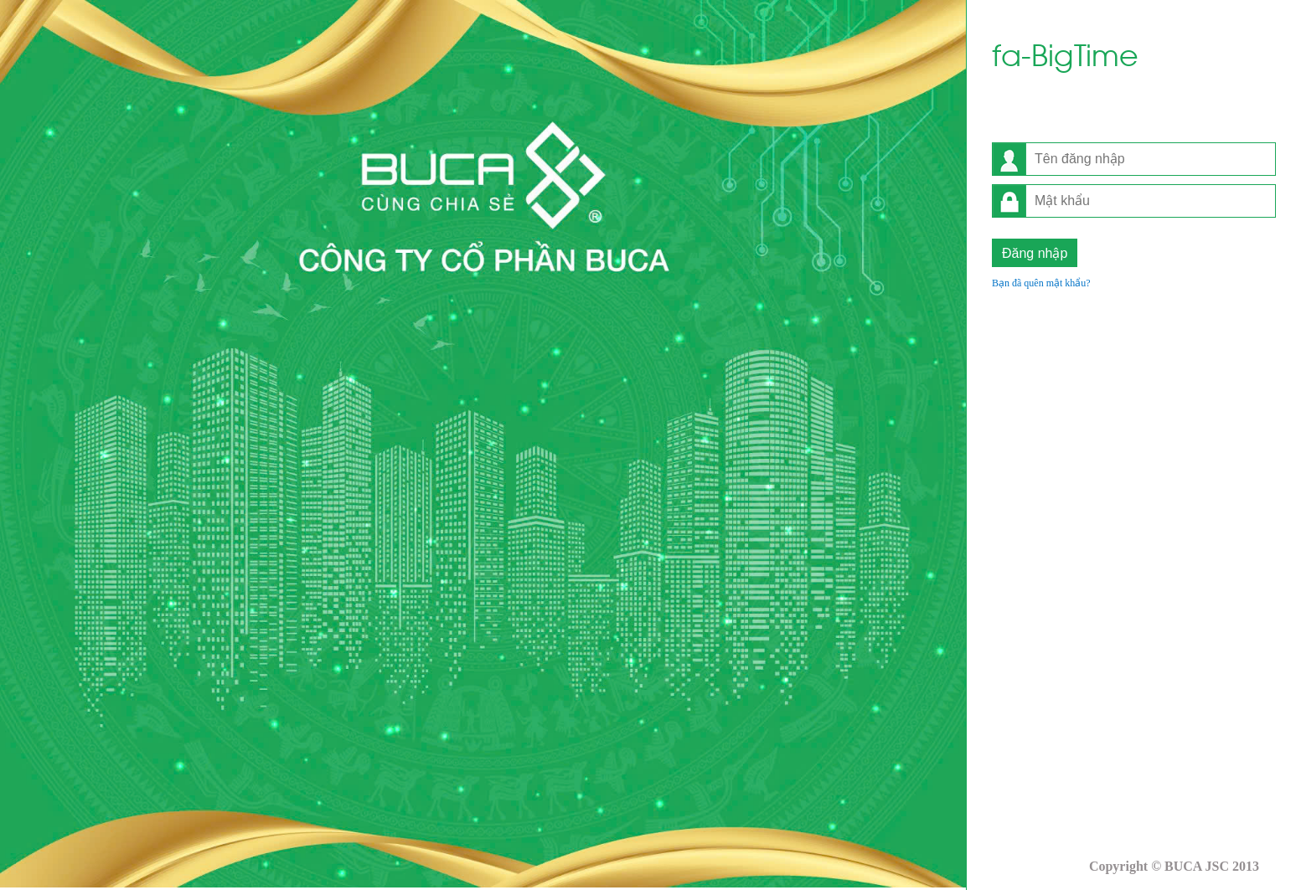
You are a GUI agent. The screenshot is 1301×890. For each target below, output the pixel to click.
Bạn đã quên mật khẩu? (1041, 283)
